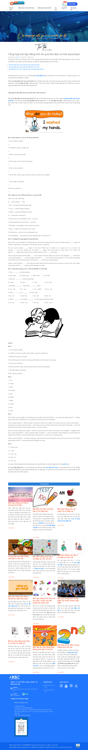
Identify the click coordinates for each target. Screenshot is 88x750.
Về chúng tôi (73, 8)
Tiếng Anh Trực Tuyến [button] (44, 8)
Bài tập (18, 57)
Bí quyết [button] (64, 8)
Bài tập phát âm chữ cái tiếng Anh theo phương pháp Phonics (26, 69)
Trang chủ (11, 8)
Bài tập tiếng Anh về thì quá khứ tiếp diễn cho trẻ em (24, 67)
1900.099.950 (16, 695)
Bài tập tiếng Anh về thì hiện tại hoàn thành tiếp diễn (24, 65)
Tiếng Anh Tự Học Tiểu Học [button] (26, 8)
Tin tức (56, 8)
